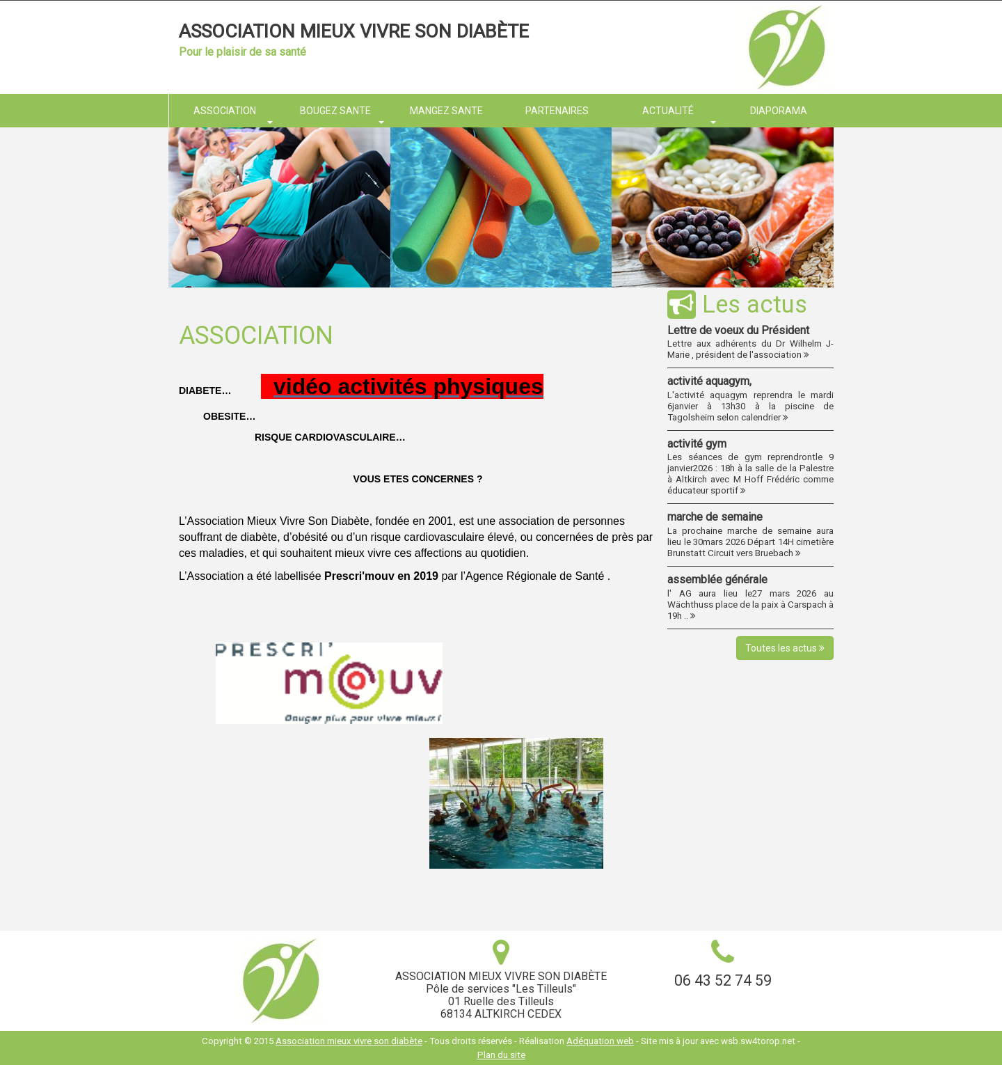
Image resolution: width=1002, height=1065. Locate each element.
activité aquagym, (709, 381)
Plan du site (501, 1055)
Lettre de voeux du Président (738, 330)
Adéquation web (600, 1041)
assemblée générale (717, 579)
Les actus (737, 304)
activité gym (696, 443)
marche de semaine (715, 516)
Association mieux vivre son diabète (354, 31)
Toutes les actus (785, 648)
